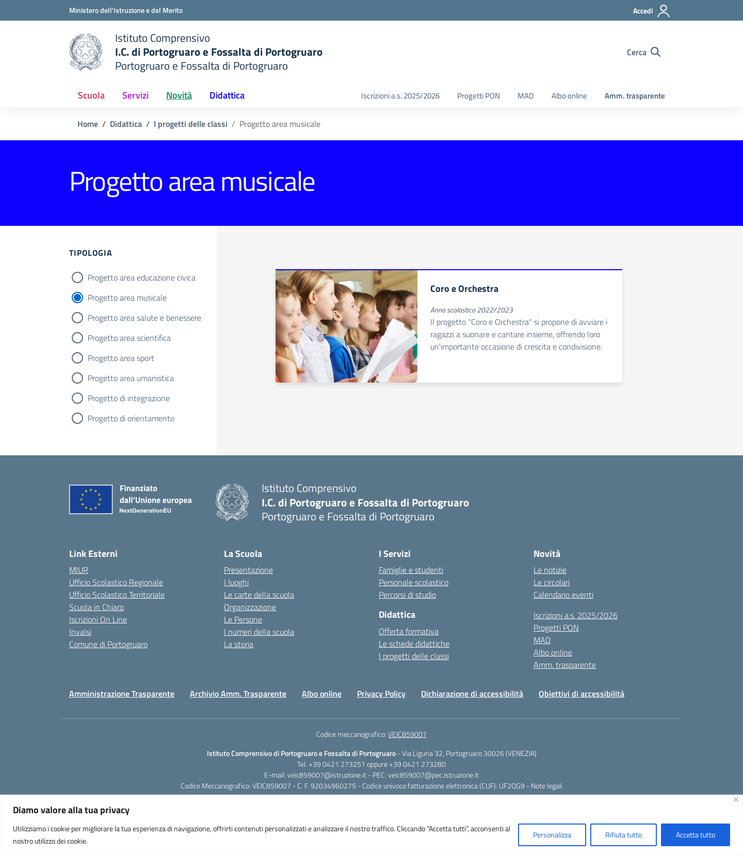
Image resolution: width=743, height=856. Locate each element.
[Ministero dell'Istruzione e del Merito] (126, 10)
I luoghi (236, 582)
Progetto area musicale (127, 297)
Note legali (546, 785)
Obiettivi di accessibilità (581, 693)
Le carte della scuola (259, 594)
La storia (238, 644)
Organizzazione (250, 607)
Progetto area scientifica (129, 338)
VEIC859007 (407, 734)
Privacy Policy (381, 693)
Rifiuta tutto (623, 834)
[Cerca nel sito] (644, 52)
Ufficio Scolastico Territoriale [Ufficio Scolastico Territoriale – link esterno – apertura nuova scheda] (117, 594)
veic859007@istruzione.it (326, 774)
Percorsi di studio (407, 594)
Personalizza (552, 834)
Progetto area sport (121, 358)
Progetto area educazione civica (142, 277)
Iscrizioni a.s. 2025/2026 (400, 96)
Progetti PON (478, 96)
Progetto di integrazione (129, 398)
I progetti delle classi (414, 656)
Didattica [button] (227, 95)
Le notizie (550, 570)
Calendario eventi (563, 594)
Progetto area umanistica (131, 378)
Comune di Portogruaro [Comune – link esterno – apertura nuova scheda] (108, 644)
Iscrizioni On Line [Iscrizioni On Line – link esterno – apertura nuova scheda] (98, 619)
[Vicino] (736, 799)
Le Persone (243, 619)
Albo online (569, 96)
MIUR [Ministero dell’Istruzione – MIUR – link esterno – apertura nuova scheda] (78, 570)
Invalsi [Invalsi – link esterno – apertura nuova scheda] (80, 631)
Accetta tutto (695, 834)
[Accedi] (652, 11)
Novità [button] (179, 95)
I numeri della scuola (259, 631)
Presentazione (248, 570)
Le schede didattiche (414, 643)
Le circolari (552, 582)
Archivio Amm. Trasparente (238, 693)
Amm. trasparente (635, 96)
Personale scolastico (413, 582)
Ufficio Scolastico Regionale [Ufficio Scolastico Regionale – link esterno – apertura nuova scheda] (116, 582)
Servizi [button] (135, 95)
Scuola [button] (91, 95)
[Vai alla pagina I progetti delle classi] (191, 124)
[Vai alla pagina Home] (87, 124)
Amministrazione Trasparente (121, 693)
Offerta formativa (409, 631)
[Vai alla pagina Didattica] (126, 124)
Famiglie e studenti (411, 570)
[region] (371, 825)
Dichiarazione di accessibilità (472, 693)
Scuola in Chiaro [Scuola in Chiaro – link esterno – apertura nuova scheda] (96, 607)
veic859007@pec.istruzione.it (433, 774)
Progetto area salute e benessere (144, 317)
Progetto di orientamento (131, 418)
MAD (526, 96)
